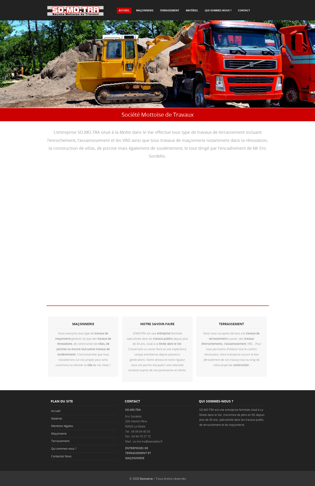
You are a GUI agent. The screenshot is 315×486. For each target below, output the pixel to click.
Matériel (192, 10)
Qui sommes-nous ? (218, 10)
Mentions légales (62, 426)
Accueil (124, 10)
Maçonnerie (144, 10)
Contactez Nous (61, 456)
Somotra (146, 479)
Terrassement (169, 10)
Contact (244, 10)
